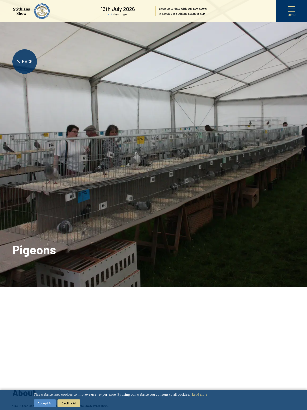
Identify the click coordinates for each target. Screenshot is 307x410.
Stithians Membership (190, 13)
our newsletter (197, 8)
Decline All (68, 403)
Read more (200, 394)
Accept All (45, 403)
